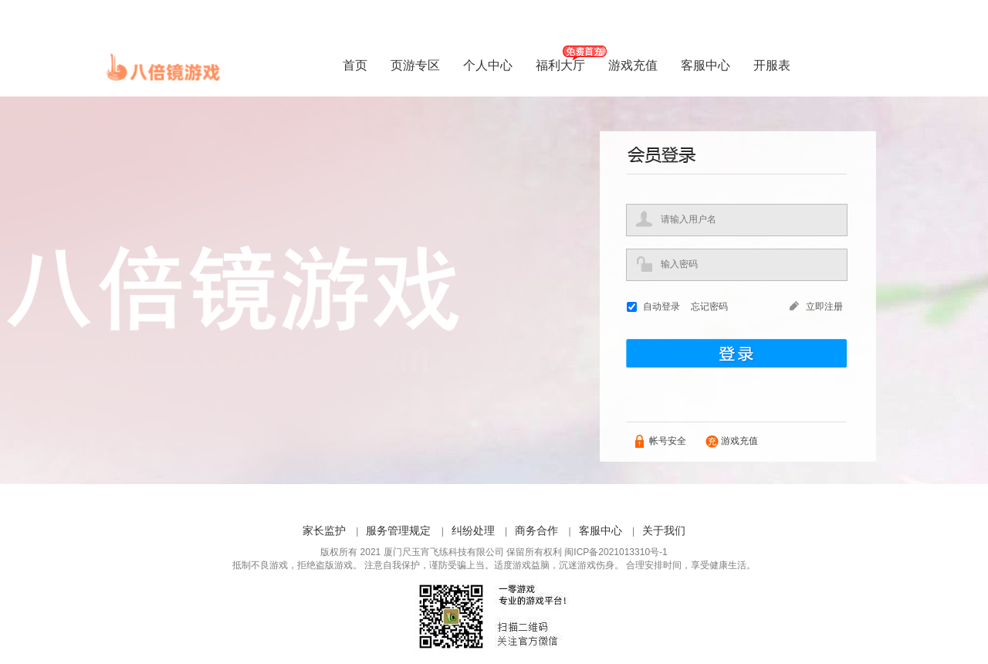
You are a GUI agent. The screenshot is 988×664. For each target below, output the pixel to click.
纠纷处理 (473, 530)
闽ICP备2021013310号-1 (615, 552)
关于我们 (663, 530)
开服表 (771, 65)
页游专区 (415, 65)
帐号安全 (667, 440)
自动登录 (661, 306)
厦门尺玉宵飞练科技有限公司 (444, 552)
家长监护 (324, 530)
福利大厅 (560, 65)
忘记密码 (709, 306)
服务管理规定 (398, 530)
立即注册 (824, 306)
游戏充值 (633, 65)
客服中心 (705, 65)
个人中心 (488, 65)
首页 (355, 65)
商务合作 (536, 530)
